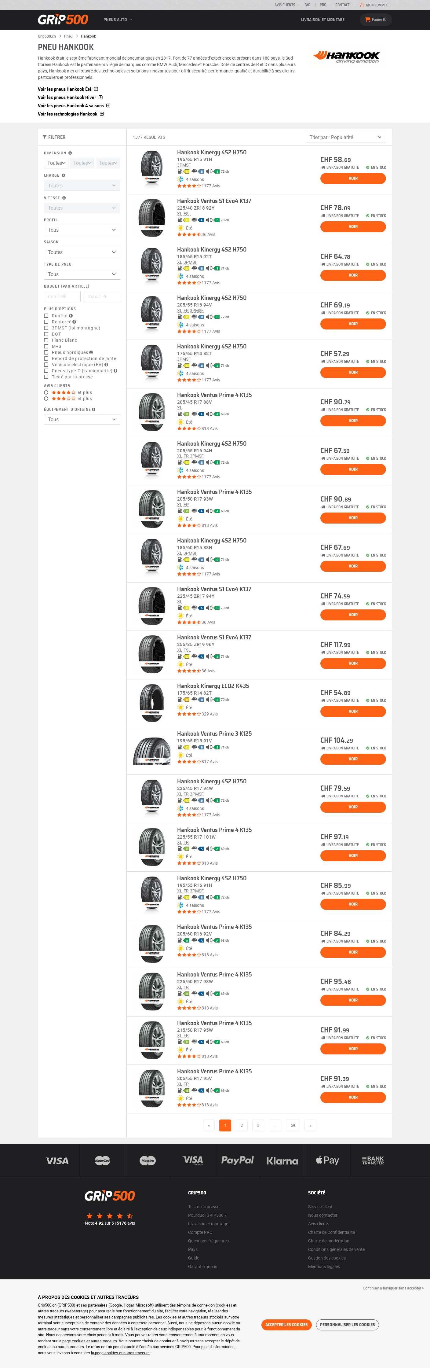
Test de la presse (203, 1206)
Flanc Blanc (64, 340)
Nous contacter (322, 1215)
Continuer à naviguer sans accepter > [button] (393, 1287)
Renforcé (65, 322)
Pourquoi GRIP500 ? (207, 1215)
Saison (51, 242)
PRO (323, 5)
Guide (193, 1258)
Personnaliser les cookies (347, 1325)
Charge (55, 176)
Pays (193, 1249)
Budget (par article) (66, 287)
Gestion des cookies (327, 1258)
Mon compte (373, 5)
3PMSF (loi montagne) (76, 328)
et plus (72, 392)
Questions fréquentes (208, 1241)
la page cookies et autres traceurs (120, 1352)
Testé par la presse (72, 377)
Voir (353, 178)
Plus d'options (60, 309)
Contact (343, 5)
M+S (56, 346)
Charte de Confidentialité (331, 1232)
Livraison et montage (322, 20)
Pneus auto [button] (119, 20)
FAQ (307, 5)
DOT (56, 334)
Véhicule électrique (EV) (81, 364)
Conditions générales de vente (336, 1249)
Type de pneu (58, 265)
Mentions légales (324, 1266)
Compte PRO (200, 1232)
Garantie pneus (202, 1266)
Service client (320, 1206)
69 (293, 1125)
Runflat (63, 316)
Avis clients (285, 5)
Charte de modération (328, 1241)
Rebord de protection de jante (84, 358)
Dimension (58, 153)
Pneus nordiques (73, 352)
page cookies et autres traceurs (89, 1341)
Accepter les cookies (286, 1325)
